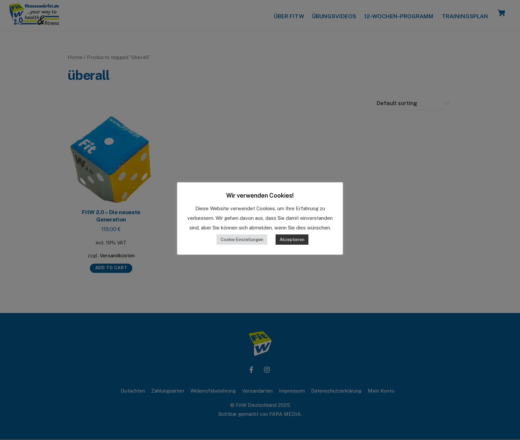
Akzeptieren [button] (292, 239)
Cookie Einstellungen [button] (242, 239)
